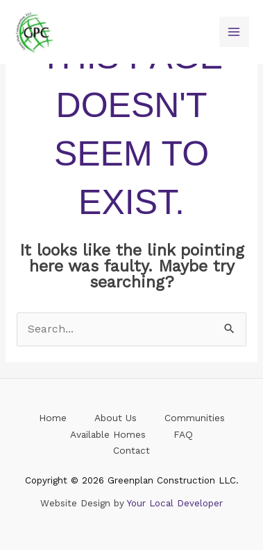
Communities (194, 417)
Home (53, 417)
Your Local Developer (175, 503)
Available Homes (108, 434)
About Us (115, 417)
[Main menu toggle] (234, 31)
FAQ (183, 434)
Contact (131, 450)
